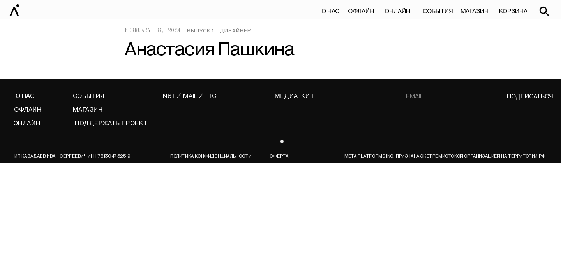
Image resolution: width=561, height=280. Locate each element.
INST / (171, 96)
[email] (453, 96)
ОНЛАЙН (397, 11)
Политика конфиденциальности (210, 156)
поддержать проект (111, 123)
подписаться (530, 96)
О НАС (330, 11)
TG (212, 96)
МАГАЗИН (474, 11)
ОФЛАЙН (360, 11)
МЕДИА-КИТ (294, 96)
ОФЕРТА (279, 156)
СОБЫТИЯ (437, 11)
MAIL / (193, 96)
